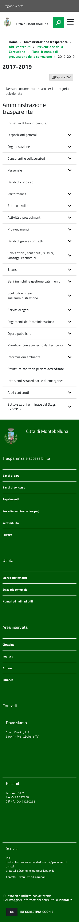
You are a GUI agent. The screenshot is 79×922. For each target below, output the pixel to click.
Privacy (7, 534)
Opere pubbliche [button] (19, 333)
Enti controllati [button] (19, 205)
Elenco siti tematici (15, 577)
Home (13, 41)
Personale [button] (15, 170)
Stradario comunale (15, 589)
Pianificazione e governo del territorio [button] (35, 345)
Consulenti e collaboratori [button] (26, 158)
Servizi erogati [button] (18, 309)
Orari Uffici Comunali (32, 877)
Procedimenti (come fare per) (21, 511)
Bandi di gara (11, 475)
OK (12, 912)
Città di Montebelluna (32, 24)
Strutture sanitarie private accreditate (36, 368)
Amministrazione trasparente (46, 41)
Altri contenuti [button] (18, 392)
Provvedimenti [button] (18, 229)
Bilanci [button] (12, 269)
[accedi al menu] (70, 21)
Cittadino (8, 644)
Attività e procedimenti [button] (25, 217)
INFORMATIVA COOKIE (37, 911)
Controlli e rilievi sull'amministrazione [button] (23, 295)
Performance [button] (17, 193)
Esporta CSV (61, 77)
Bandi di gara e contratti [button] (25, 241)
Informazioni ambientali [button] (25, 356)
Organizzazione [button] (19, 146)
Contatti (11, 877)
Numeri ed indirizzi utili (18, 601)
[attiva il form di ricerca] (58, 22)
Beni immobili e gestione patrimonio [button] (34, 281)
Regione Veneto (13, 6)
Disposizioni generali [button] (22, 134)
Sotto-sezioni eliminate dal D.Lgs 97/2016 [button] (32, 407)
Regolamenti (11, 499)
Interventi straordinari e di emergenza (35, 380)
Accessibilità (11, 523)
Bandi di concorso (20, 182)
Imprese (8, 656)
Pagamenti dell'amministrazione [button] (31, 321)
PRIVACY (65, 899)
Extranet (8, 668)
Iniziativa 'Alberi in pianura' (27, 123)
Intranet (8, 680)
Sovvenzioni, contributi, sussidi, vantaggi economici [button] (31, 255)
